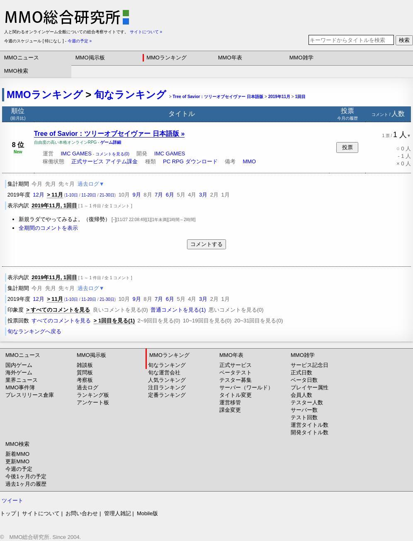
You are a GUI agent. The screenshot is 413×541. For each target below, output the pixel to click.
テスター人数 (307, 402)
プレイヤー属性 (309, 387)
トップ (8, 513)
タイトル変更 (235, 395)
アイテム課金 (121, 161)
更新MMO (17, 461)
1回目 (300, 96)
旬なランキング (130, 94)
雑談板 (85, 365)
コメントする (206, 244)
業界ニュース (21, 380)
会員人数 (301, 395)
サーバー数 (304, 410)
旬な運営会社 (164, 372)
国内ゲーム (18, 365)
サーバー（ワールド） (246, 387)
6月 (170, 195)
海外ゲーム (18, 372)
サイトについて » (146, 32)
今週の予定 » (80, 41)
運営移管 (230, 402)
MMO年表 (230, 57)
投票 (347, 147)
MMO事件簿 (20, 387)
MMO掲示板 (90, 57)
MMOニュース (21, 57)
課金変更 (230, 410)
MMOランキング (166, 57)
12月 (38, 195)
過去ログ (87, 387)
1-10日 (72, 195)
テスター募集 (235, 380)
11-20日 (88, 195)
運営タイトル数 (309, 425)
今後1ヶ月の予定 (25, 476)
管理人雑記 (117, 513)
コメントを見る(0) (112, 154)
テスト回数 (304, 417)
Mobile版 (147, 513)
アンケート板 (93, 402)
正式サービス (87, 161)
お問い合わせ (82, 513)
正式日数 (301, 372)
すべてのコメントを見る (61, 320)
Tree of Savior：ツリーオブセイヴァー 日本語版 (217, 96)
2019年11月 (279, 96)
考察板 (85, 380)
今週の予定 (18, 469)
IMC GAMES (76, 153)
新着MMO (17, 454)
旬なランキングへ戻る (34, 331)
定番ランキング (167, 395)
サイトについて (41, 513)
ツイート (12, 500)
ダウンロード (201, 161)
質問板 (85, 372)
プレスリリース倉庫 (29, 395)
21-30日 (107, 195)
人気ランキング (167, 380)
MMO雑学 (301, 57)
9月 (137, 195)
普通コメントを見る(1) (178, 310)
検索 (404, 40)
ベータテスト (235, 372)
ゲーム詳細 (110, 142)
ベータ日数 (304, 380)
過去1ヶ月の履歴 (25, 484)
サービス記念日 (309, 365)
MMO (249, 161)
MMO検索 (16, 71)
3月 (203, 195)
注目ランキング (167, 387)
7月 (159, 195)
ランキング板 (93, 395)
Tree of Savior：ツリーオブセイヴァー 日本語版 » (109, 133)
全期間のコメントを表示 (48, 228)
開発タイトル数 (309, 432)
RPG (178, 161)
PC (166, 161)
